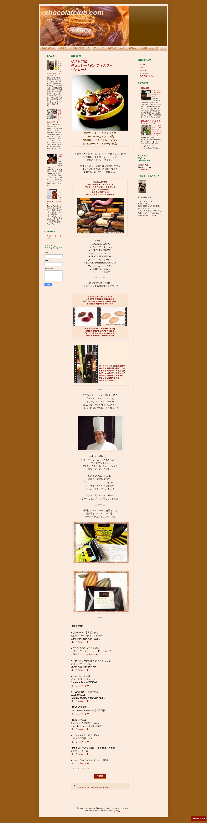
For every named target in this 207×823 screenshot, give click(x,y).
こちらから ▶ (82, 642)
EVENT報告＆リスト (147, 76)
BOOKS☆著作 (145, 73)
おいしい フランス (116, 48)
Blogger (119, 811)
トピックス (51, 239)
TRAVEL (132, 48)
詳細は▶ (152, 215)
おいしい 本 (99, 48)
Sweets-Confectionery (102, 787)
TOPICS (62, 48)
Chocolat (83, 787)
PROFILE (143, 65)
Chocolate (90, 787)
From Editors (48, 48)
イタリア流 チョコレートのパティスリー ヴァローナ (91, 65)
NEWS (142, 68)
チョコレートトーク (149, 48)
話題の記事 (145, 88)
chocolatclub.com (74, 13)
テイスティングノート (79, 48)
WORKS (143, 71)
